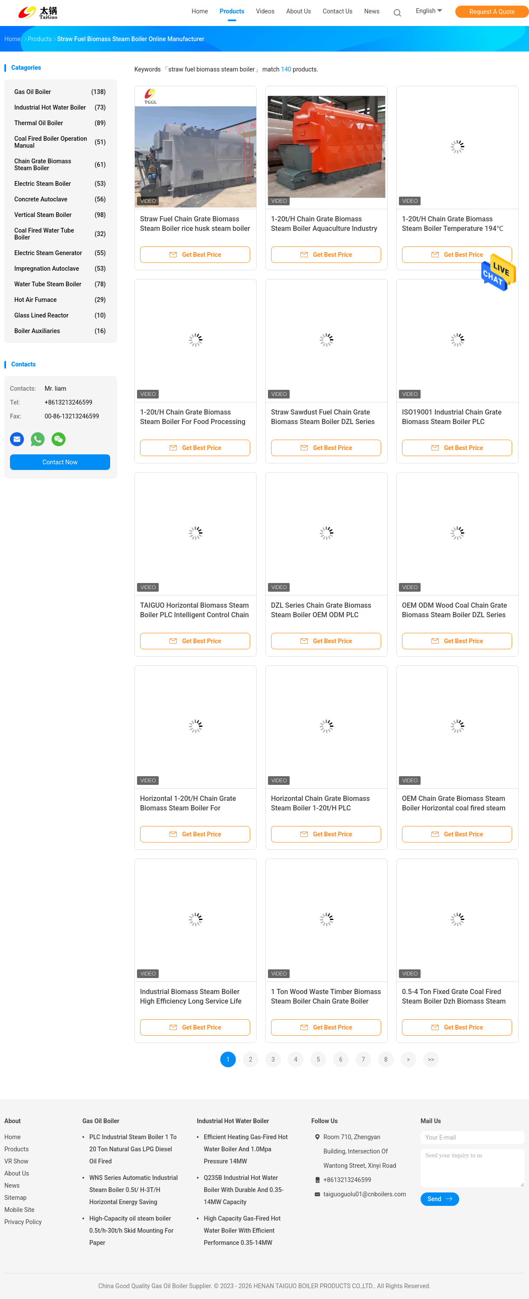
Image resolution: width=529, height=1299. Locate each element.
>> (431, 1059)
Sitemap (15, 1197)
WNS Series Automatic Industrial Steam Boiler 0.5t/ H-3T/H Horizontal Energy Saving (133, 1189)
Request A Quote (492, 11)
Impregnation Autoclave (60, 268)
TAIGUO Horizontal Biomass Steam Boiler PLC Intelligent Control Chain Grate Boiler (194, 614)
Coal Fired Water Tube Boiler (60, 234)
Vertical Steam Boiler (60, 215)
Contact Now (60, 462)
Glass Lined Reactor (60, 315)
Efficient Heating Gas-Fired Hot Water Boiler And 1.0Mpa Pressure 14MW (246, 1149)
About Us (16, 1173)
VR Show (16, 1161)
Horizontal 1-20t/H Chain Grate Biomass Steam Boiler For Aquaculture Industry (188, 808)
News (12, 1185)
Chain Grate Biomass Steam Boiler (60, 165)
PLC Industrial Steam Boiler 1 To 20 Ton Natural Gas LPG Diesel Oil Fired (132, 1149)
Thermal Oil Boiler (60, 123)
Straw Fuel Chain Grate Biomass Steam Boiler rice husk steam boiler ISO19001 (195, 228)
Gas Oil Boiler (60, 91)
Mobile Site (19, 1209)
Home (12, 1137)
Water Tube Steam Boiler (60, 284)
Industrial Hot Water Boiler (60, 107)
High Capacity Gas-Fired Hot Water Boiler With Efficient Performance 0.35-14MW (242, 1230)
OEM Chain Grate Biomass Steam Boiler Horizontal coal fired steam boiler (454, 808)
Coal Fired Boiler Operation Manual (60, 142)
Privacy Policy (23, 1221)
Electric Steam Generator (60, 253)
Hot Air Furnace (60, 299)
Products (16, 1149)
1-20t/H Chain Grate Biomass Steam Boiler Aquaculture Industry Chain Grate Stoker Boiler (324, 228)
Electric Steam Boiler (60, 183)
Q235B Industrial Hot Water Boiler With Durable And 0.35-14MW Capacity (244, 1189)
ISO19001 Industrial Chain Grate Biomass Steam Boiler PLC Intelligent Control (452, 421)
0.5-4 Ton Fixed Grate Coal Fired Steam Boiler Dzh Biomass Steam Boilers (454, 1001)
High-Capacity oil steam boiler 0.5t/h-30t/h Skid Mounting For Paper (131, 1230)
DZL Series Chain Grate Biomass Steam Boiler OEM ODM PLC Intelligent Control (321, 614)
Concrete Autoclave (60, 199)
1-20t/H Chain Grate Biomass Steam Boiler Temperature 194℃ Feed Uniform (452, 228)
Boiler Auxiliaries (60, 331)
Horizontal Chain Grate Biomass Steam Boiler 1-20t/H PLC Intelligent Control (320, 808)
